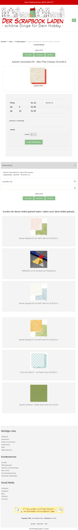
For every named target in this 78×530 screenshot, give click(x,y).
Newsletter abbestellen (9, 476)
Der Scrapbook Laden (37, 518)
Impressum (5, 439)
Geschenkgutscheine (8, 473)
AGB (3, 447)
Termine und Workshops (9, 468)
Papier (11, 41)
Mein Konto (5, 470)
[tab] (39, 187)
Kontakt (4, 462)
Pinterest (4, 496)
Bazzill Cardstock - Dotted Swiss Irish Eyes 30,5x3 (38, 405)
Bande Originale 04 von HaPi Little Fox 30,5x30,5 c (38, 238)
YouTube (4, 499)
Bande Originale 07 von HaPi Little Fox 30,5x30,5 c (38, 340)
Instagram (4, 491)
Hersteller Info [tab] (39, 182)
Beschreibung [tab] (39, 165)
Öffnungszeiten (6, 465)
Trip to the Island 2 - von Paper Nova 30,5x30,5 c (39, 372)
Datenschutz (5, 445)
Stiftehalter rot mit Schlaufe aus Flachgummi (39, 271)
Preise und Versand (8, 442)
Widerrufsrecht (6, 450)
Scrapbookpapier (20, 41)
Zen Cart (54, 518)
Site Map (33, 523)
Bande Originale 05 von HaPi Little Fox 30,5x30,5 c (38, 303)
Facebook (4, 488)
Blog (2, 494)
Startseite (3, 41)
